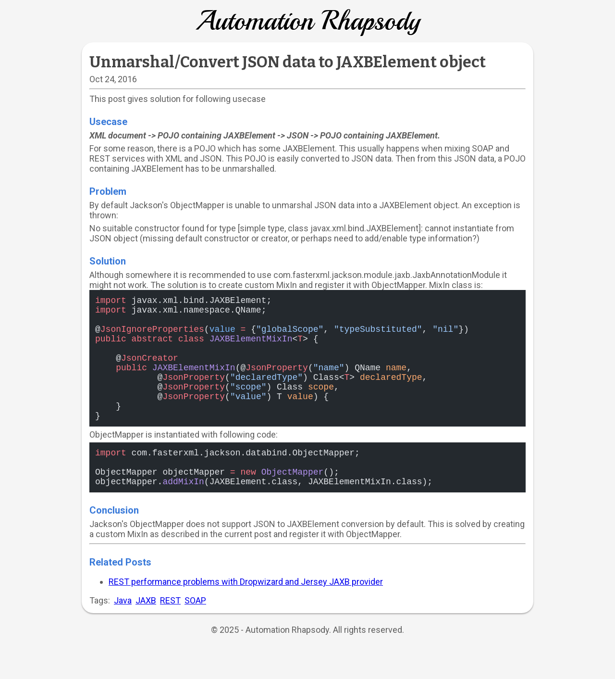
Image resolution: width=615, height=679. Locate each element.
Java (123, 633)
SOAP (195, 633)
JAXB (145, 633)
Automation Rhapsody (307, 21)
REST (170, 633)
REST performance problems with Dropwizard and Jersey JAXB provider (246, 614)
